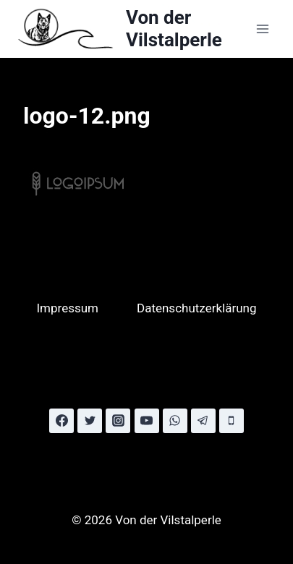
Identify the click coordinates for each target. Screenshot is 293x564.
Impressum (67, 308)
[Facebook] (61, 421)
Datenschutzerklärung (196, 308)
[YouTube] (147, 421)
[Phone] (231, 421)
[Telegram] (203, 421)
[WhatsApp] (175, 421)
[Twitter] (89, 421)
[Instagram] (118, 421)
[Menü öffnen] (262, 28)
